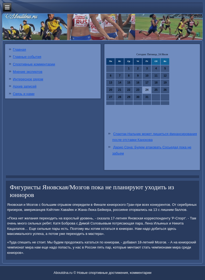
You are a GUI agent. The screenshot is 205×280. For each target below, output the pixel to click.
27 (110, 97)
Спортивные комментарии (34, 64)
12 (165, 75)
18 (156, 82)
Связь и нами (23, 94)
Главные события (27, 57)
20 (110, 89)
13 (110, 82)
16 (137, 82)
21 (119, 89)
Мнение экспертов (27, 72)
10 (146, 75)
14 (119, 82)
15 (128, 82)
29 (128, 97)
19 (165, 82)
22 (128, 89)
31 (146, 97)
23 (137, 89)
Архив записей (25, 86)
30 (137, 97)
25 (156, 89)
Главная (19, 50)
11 (156, 75)
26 (165, 89)
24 (146, 89)
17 (146, 82)
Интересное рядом (28, 79)
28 (119, 97)
